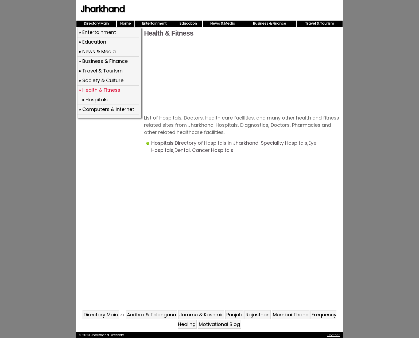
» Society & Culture (101, 80)
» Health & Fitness (99, 90)
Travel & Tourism (319, 23)
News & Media (222, 23)
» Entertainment (97, 32)
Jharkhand (102, 9)
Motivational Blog (219, 324)
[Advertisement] (243, 75)
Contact (333, 335)
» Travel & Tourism (101, 70)
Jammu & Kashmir (201, 314)
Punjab (234, 314)
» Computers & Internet (106, 109)
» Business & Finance (103, 61)
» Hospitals (95, 99)
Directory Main (96, 23)
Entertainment (154, 23)
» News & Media (97, 51)
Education (188, 23)
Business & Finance (269, 23)
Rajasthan (258, 314)
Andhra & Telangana (151, 314)
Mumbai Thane (290, 314)
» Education (92, 42)
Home (125, 23)
